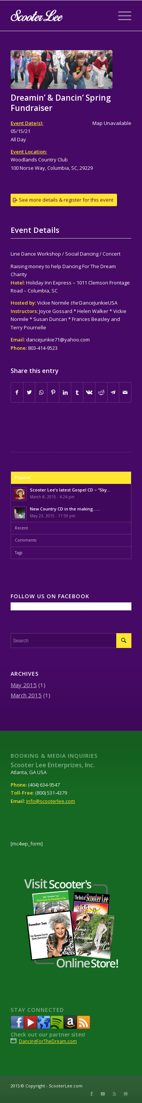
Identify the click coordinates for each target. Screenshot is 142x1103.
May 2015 (24, 685)
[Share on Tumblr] (77, 392)
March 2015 (26, 695)
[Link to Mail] (125, 1093)
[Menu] (121, 15)
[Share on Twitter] (29, 392)
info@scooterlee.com (50, 801)
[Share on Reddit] (101, 392)
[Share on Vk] (89, 392)
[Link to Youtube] (103, 1093)
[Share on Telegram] (113, 392)
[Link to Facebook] (91, 1093)
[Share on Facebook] (17, 392)
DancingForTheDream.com (48, 1041)
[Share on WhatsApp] (41, 392)
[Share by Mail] (125, 392)
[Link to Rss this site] (114, 1093)
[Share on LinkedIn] (65, 392)
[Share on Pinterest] (53, 392)
